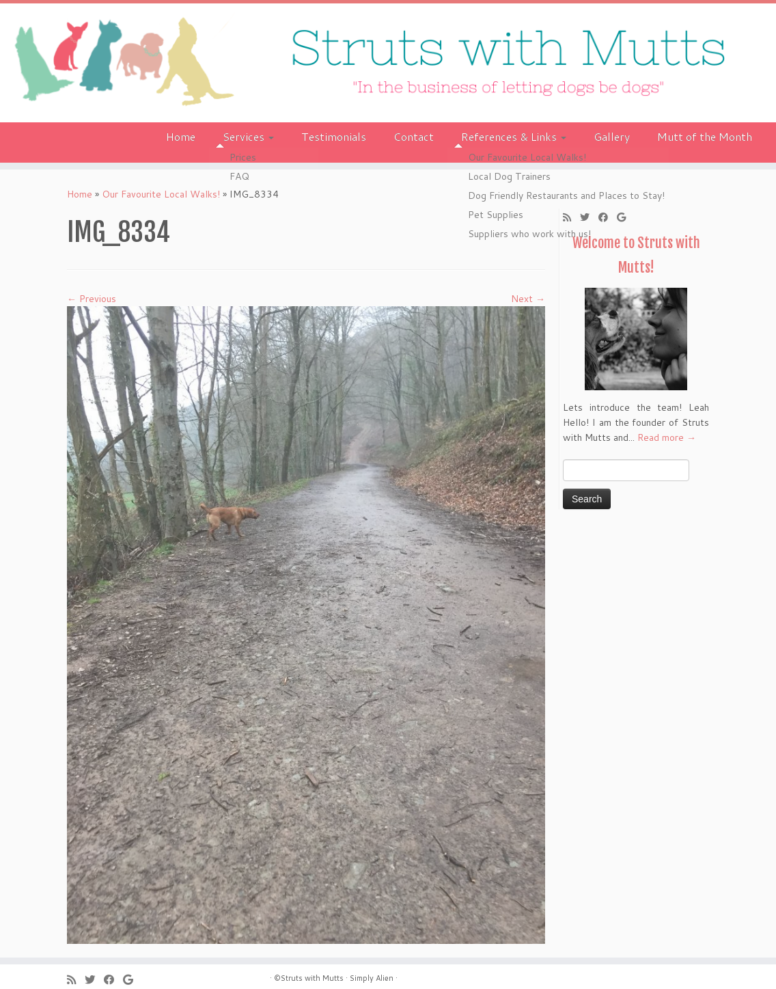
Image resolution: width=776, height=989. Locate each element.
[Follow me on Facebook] (607, 217)
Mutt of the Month (704, 136)
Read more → (666, 437)
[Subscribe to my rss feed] (571, 217)
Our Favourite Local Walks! (161, 194)
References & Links (513, 136)
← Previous (91, 299)
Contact (413, 136)
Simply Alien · (374, 978)
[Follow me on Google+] (626, 217)
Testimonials (333, 136)
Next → (528, 299)
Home (180, 136)
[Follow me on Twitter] (589, 217)
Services (248, 136)
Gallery (612, 136)
